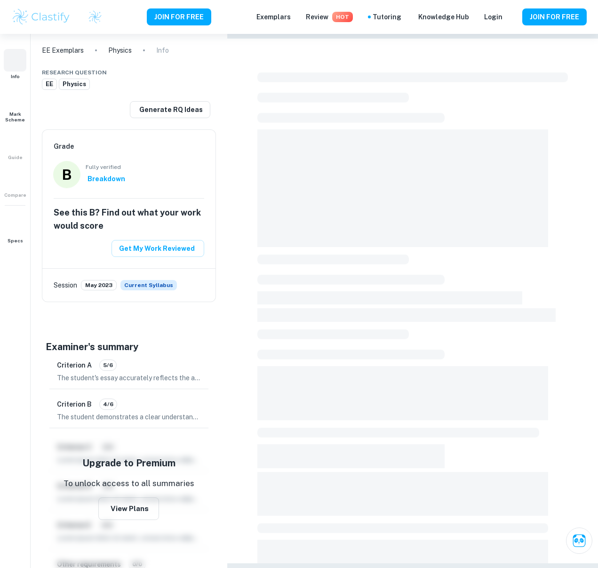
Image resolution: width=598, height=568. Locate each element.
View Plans (130, 508)
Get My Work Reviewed (157, 248)
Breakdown (106, 179)
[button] (15, 64)
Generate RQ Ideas (171, 109)
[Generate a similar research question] (170, 109)
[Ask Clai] (579, 541)
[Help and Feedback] (512, 17)
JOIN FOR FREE (179, 17)
